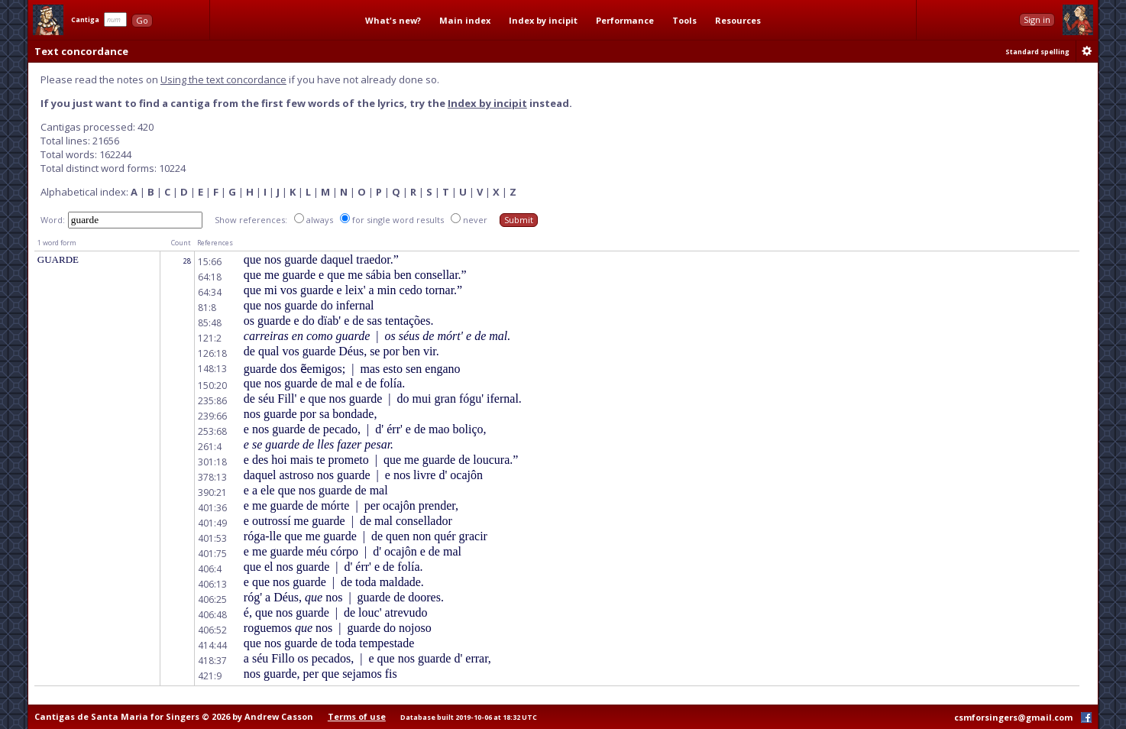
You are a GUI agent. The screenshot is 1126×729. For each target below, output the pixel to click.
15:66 (210, 261)
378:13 (212, 477)
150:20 (212, 385)
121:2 (210, 338)
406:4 (210, 568)
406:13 (212, 584)
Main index (464, 20)
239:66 (212, 416)
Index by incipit (543, 20)
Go (142, 20)
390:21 (212, 492)
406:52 (212, 630)
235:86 (212, 400)
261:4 (210, 446)
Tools (684, 20)
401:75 (212, 553)
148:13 (212, 368)
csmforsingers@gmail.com (1013, 717)
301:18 (212, 461)
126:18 (212, 353)
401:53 (212, 538)
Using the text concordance (223, 79)
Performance (625, 20)
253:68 (212, 431)
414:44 (212, 645)
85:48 (210, 322)
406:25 (212, 599)
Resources (738, 20)
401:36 (212, 507)
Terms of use (357, 716)
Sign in (1037, 19)
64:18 (210, 277)
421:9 (210, 675)
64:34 (210, 292)
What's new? (393, 20)
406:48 (212, 614)
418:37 (212, 660)
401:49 (212, 523)
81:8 (207, 307)
